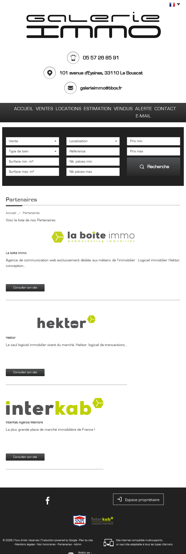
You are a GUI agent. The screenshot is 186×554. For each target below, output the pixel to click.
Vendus (113, 107)
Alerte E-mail (140, 107)
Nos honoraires (46, 535)
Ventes (37, 107)
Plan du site (86, 530)
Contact (168, 107)
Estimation (88, 107)
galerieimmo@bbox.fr (101, 88)
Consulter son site (25, 278)
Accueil (17, 107)
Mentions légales (25, 535)
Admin (77, 535)
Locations (61, 107)
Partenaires (65, 535)
